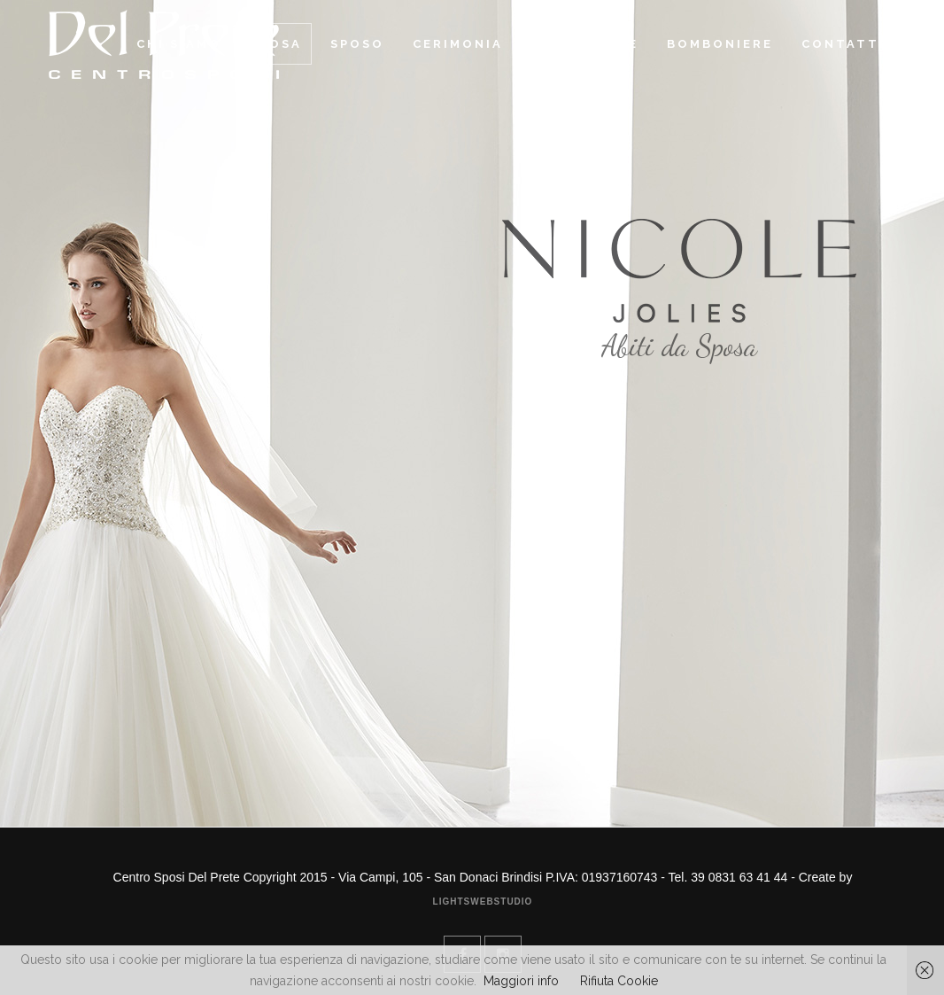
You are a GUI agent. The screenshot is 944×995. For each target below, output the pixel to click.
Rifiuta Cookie (619, 981)
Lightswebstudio (483, 901)
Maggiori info (521, 981)
